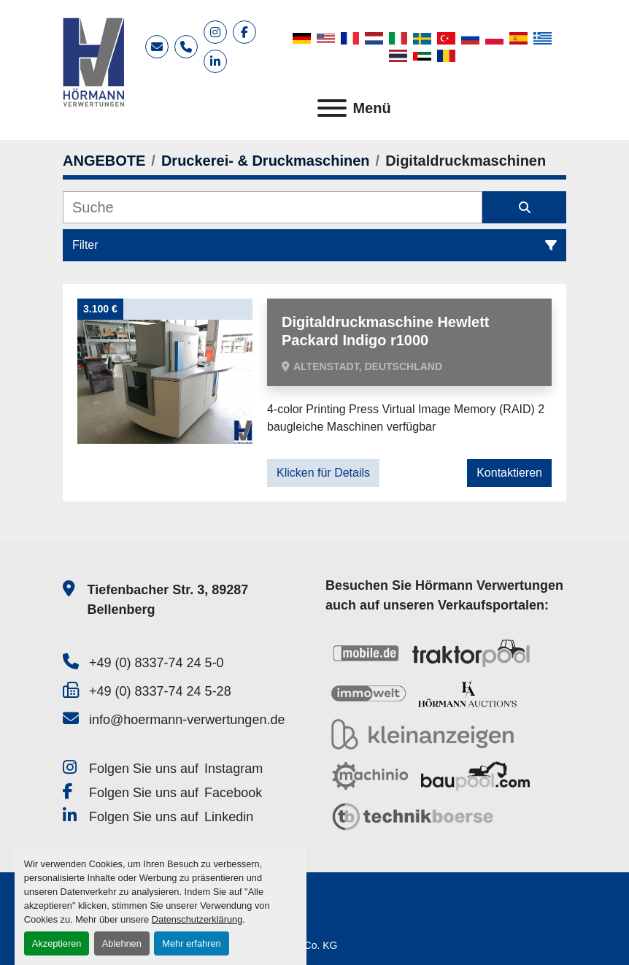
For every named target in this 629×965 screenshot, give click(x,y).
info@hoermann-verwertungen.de (187, 719)
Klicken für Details (323, 472)
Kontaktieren (509, 472)
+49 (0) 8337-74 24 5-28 (160, 691)
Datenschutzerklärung (197, 919)
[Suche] (272, 207)
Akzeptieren (57, 943)
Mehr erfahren (191, 943)
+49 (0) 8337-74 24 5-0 (156, 662)
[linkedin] (215, 61)
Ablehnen (122, 943)
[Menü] (332, 108)
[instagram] (215, 32)
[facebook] (244, 32)
